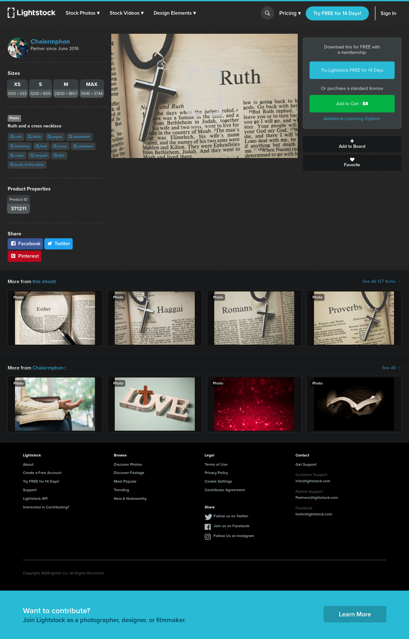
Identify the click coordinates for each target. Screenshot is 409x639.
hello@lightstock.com (314, 514)
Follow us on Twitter (231, 516)
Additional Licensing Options (352, 118)
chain (17, 155)
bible (34, 137)
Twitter (58, 243)
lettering (19, 146)
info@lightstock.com (313, 481)
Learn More (355, 614)
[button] (82, 13)
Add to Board (352, 144)
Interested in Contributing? (46, 507)
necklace (83, 146)
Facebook (25, 243)
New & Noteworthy (130, 498)
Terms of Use (216, 464)
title (59, 155)
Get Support (306, 464)
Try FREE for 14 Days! (337, 13)
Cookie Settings (218, 481)
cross (60, 146)
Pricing (290, 13)
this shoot (44, 281)
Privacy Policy (216, 473)
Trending (121, 490)
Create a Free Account (42, 473)
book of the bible (27, 165)
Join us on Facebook (231, 526)
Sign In (388, 13)
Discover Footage (129, 473)
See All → (391, 368)
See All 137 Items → (381, 281)
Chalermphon (50, 41)
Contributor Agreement (225, 490)
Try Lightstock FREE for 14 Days (352, 70)
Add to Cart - (352, 103)
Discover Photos (128, 464)
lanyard (38, 155)
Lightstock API (35, 498)
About (28, 464)
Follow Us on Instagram (234, 536)
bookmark (79, 137)
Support (30, 490)
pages (54, 137)
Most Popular (125, 481)
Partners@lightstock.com (317, 497)
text (41, 146)
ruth (16, 137)
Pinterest (24, 256)
